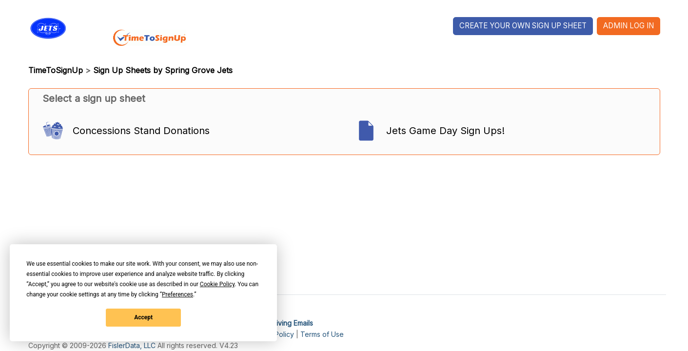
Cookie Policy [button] (217, 284)
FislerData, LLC (132, 345)
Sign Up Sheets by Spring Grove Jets (163, 70)
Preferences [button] (177, 294)
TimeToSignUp (55, 70)
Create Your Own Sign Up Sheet (523, 25)
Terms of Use (322, 334)
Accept (143, 317)
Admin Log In (628, 25)
